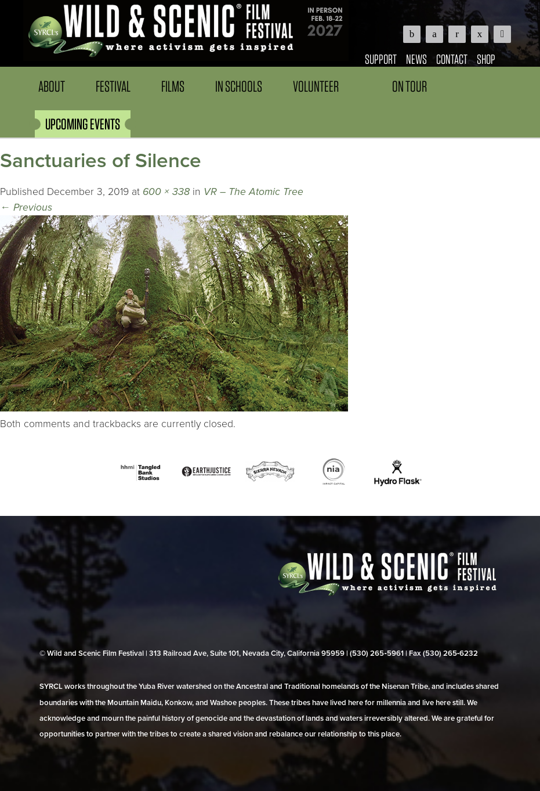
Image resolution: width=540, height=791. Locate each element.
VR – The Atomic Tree (253, 192)
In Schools (238, 86)
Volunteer (316, 86)
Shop (486, 59)
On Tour (409, 86)
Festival (113, 86)
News (416, 59)
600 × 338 (166, 192)
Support (381, 59)
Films (172, 86)
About (51, 86)
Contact (451, 59)
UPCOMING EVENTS (82, 124)
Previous (26, 207)
